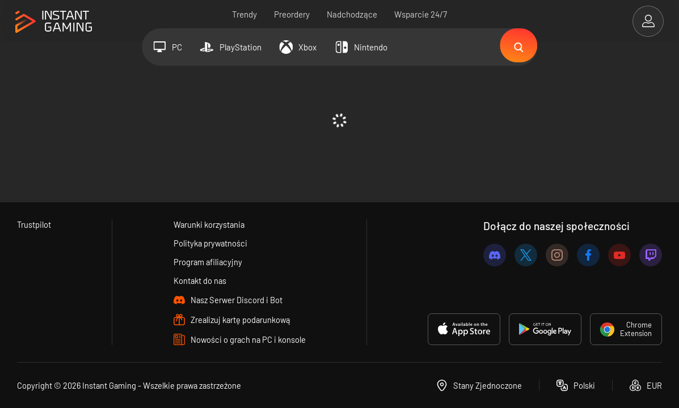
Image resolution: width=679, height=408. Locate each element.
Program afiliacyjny (207, 262)
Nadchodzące (352, 14)
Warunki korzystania (209, 224)
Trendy (244, 14)
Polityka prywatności (210, 243)
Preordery (292, 14)
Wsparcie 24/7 (420, 14)
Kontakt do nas (199, 280)
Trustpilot (34, 224)
